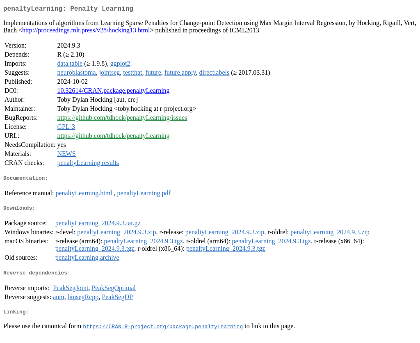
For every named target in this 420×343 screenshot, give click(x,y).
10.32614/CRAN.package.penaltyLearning (113, 92)
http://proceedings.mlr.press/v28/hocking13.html (86, 31)
